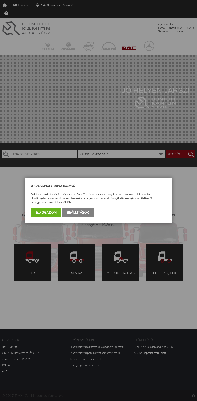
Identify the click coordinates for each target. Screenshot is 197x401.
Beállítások (78, 212)
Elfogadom (46, 212)
